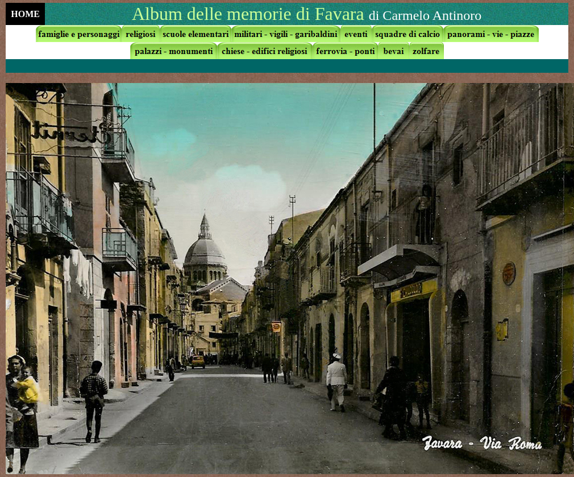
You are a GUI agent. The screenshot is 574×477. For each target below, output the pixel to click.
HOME (25, 14)
